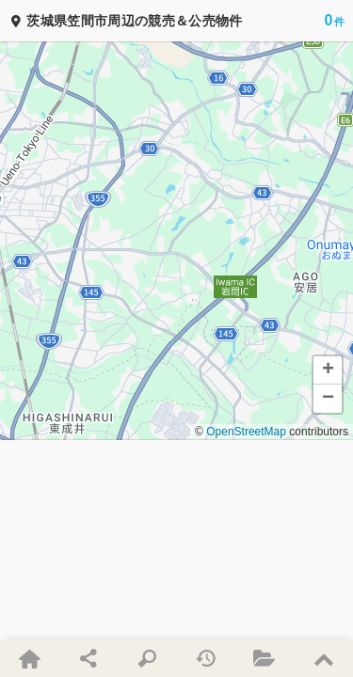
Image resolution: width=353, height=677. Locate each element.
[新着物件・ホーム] (29, 658)
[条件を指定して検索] (147, 658)
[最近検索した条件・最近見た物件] (205, 658)
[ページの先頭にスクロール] (323, 658)
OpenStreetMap (246, 431)
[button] (327, 370)
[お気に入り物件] (264, 658)
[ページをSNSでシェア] (87, 658)
